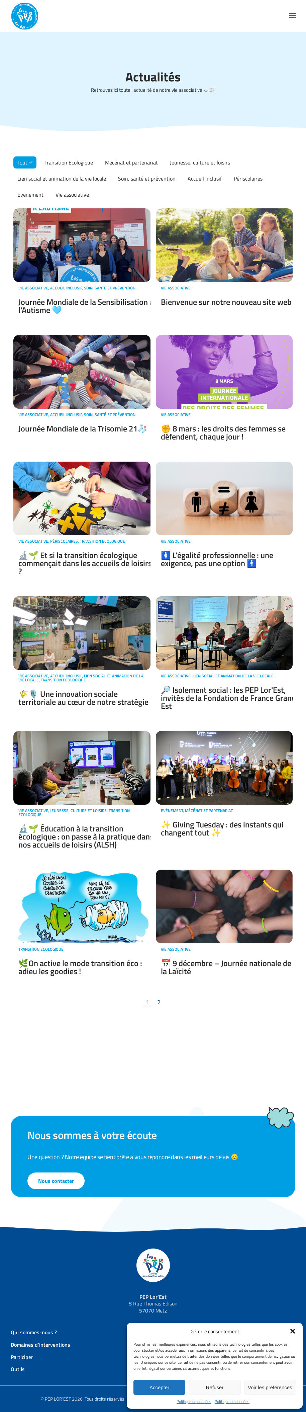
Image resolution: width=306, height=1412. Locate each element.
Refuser (215, 1387)
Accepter (159, 1387)
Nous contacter (56, 1181)
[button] (292, 1331)
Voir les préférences (270, 1387)
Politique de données (194, 1401)
